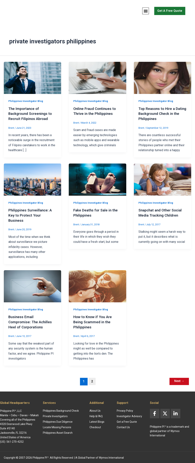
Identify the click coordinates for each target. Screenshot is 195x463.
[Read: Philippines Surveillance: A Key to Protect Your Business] (32, 179)
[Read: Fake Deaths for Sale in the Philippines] (97, 179)
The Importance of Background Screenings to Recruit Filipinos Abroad (31, 113)
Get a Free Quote (127, 420)
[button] (145, 11)
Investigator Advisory (129, 415)
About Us (95, 409)
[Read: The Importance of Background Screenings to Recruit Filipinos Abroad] (32, 77)
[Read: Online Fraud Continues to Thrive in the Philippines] (97, 77)
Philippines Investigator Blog (26, 100)
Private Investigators (55, 415)
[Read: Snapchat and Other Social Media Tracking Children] (162, 179)
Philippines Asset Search (58, 432)
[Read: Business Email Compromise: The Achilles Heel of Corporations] (32, 285)
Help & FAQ (96, 415)
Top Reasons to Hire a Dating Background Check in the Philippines (160, 113)
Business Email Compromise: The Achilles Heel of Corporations (31, 321)
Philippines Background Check (61, 409)
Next (178, 380)
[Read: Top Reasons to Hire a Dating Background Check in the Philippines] (162, 77)
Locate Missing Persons (57, 426)
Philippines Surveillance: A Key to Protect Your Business (31, 214)
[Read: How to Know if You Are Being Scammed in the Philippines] (97, 285)
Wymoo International (111, 456)
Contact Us (123, 426)
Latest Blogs (97, 420)
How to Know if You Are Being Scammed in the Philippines (93, 321)
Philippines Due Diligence (58, 420)
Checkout (95, 426)
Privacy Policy (125, 409)
